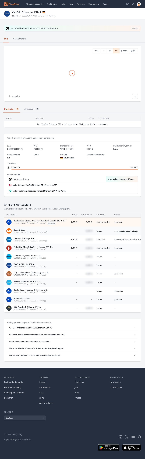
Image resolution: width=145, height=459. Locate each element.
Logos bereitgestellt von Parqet (17, 439)
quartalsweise (103, 222)
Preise (63, 4)
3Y (110, 50)
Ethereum (15, 167)
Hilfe (41, 397)
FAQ (41, 392)
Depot (105, 4)
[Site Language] (127, 4)
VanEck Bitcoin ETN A (24, 264)
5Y (116, 50)
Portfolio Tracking (12, 387)
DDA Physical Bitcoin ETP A (27, 306)
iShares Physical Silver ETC (28, 255)
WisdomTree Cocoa (22, 298)
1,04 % (74, 239)
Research (8, 397)
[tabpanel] (72, 73)
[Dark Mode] (132, 4)
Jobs (77, 387)
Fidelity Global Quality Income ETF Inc (33, 246)
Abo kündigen (46, 403)
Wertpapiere (94, 4)
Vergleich (14, 96)
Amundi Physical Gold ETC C (27, 281)
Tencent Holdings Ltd (24, 238)
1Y (103, 50)
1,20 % (74, 222)
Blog (77, 392)
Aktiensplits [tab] (31, 109)
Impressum (115, 382)
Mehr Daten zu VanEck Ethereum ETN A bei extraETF (35, 185)
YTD (96, 50)
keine (99, 231)
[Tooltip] (66, 155)
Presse (78, 397)
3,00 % (89, 222)
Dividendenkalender (34, 4)
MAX (124, 50)
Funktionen (52, 4)
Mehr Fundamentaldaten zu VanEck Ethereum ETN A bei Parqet (39, 191)
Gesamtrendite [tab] (19, 39)
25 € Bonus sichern (21, 179)
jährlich (101, 239)
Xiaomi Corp (19, 229)
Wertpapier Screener (14, 392)
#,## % (89, 231)
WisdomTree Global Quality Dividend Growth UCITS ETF (40, 220)
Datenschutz (116, 387)
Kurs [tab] (6, 39)
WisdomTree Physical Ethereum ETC (30, 289)
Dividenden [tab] (11, 109)
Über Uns (79, 382)
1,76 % (74, 248)
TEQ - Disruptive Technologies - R (31, 272)
